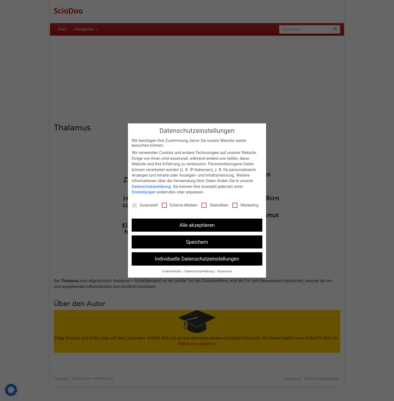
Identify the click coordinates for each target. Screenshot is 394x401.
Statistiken (215, 205)
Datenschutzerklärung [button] (199, 271)
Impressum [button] (224, 271)
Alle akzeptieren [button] (197, 225)
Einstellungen (144, 192)
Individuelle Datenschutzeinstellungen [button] (197, 259)
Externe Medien (180, 205)
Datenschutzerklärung (151, 186)
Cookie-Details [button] (172, 271)
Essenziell (145, 205)
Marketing (245, 205)
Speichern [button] (197, 242)
